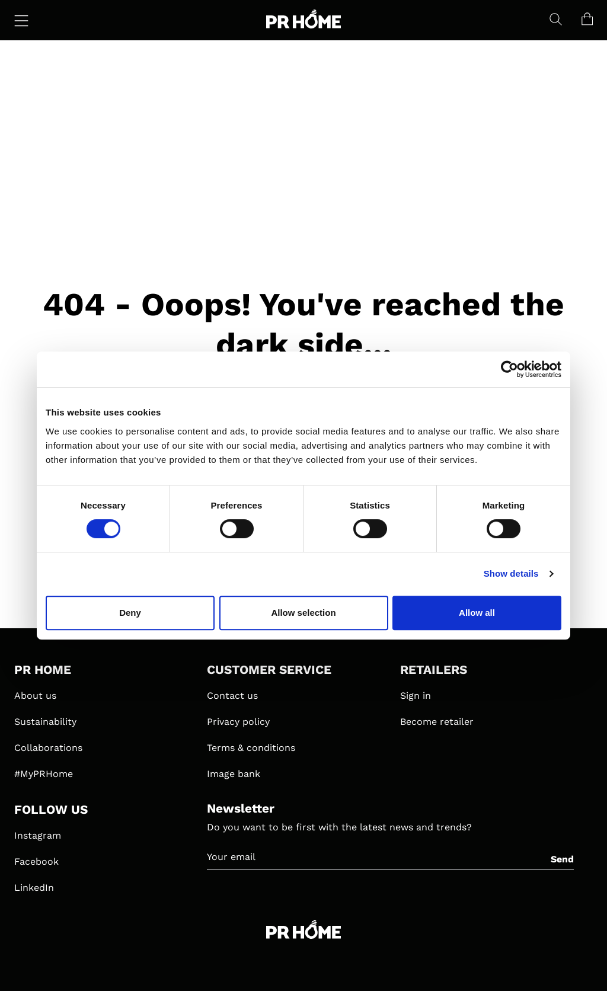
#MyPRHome (43, 773)
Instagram (37, 835)
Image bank (233, 773)
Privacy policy (238, 721)
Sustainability (45, 721)
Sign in (415, 695)
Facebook (36, 861)
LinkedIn (34, 887)
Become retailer (437, 721)
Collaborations (48, 747)
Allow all (477, 613)
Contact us (232, 695)
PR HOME (42, 670)
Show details (511, 573)
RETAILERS (433, 670)
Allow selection (303, 613)
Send (562, 859)
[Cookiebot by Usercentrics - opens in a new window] (509, 369)
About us (35, 695)
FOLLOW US (51, 810)
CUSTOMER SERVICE (269, 670)
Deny (130, 613)
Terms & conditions (251, 747)
